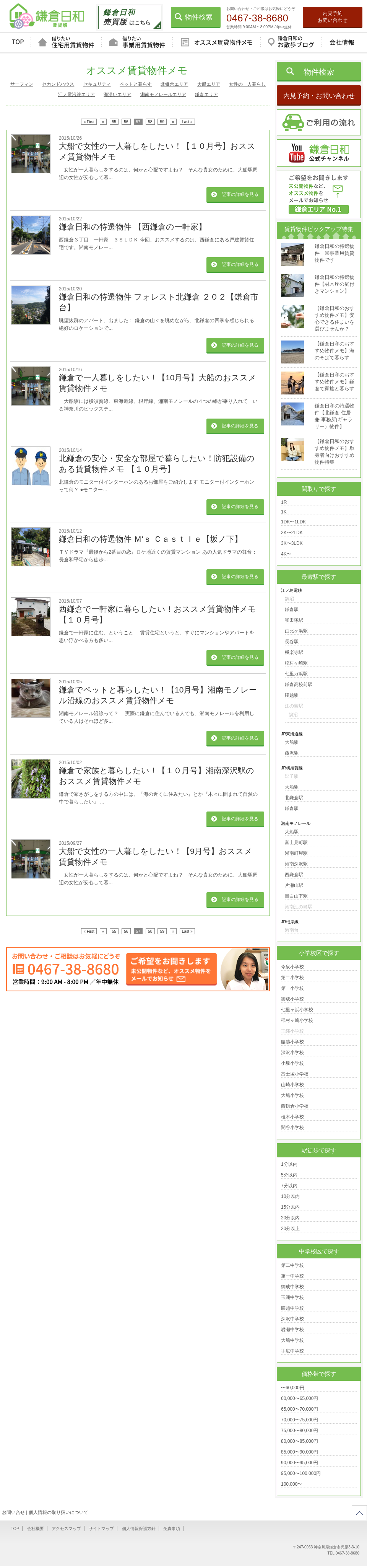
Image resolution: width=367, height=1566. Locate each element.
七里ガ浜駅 (296, 673)
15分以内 (290, 1207)
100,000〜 (291, 1484)
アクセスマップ (66, 1528)
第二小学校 (292, 977)
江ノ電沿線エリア (76, 94)
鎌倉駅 (292, 609)
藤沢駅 (292, 753)
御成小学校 (292, 999)
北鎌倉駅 (294, 797)
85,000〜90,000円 (299, 1452)
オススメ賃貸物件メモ (216, 42)
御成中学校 (292, 1286)
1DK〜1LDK (293, 522)
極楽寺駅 (294, 652)
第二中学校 (292, 1265)
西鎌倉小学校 (295, 1106)
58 (150, 121)
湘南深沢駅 (296, 864)
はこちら (127, 17)
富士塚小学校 (295, 1074)
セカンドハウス (58, 84)
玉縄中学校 (292, 1297)
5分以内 (289, 1175)
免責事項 (171, 1528)
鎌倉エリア (206, 94)
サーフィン (21, 84)
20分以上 (290, 1228)
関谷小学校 (292, 1127)
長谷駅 (292, 641)
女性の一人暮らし (247, 84)
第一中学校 (292, 1276)
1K (284, 512)
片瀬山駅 (294, 885)
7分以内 (289, 1185)
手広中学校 (292, 1351)
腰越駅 (292, 695)
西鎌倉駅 (294, 874)
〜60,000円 (292, 1387)
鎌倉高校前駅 (298, 684)
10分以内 (290, 1196)
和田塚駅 (294, 620)
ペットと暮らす (136, 84)
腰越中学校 (292, 1308)
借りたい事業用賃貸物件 (136, 42)
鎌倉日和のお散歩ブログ (291, 42)
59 (162, 121)
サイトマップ (101, 1528)
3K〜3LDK (292, 543)
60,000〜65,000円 (299, 1398)
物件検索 (199, 17)
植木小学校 (292, 1117)
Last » (187, 121)
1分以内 (289, 1164)
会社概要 (35, 1528)
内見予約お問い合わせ (333, 16)
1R (284, 502)
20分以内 (290, 1218)
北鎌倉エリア (174, 84)
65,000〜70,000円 (299, 1409)
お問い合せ (13, 1512)
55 (114, 121)
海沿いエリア (117, 94)
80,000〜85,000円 (299, 1441)
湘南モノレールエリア (163, 94)
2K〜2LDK (292, 532)
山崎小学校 (292, 1084)
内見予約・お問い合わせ (319, 95)
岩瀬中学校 (292, 1329)
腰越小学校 (292, 1042)
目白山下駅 (296, 896)
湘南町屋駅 (296, 853)
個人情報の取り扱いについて (58, 1512)
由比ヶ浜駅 (296, 631)
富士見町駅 (296, 842)
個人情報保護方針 (139, 1528)
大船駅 (292, 742)
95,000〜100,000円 (301, 1473)
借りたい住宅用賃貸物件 (66, 42)
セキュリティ (97, 84)
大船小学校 (292, 1095)
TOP (18, 42)
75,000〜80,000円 (299, 1430)
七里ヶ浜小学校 (297, 1009)
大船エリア (208, 84)
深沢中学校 (292, 1319)
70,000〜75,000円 (299, 1420)
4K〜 (286, 554)
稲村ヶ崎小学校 (297, 1020)
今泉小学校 (292, 967)
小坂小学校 (292, 1063)
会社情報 (342, 42)
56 (126, 121)
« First (88, 121)
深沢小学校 (292, 1052)
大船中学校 (292, 1340)
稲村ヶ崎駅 (296, 663)
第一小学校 (292, 988)
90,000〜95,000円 (299, 1462)
